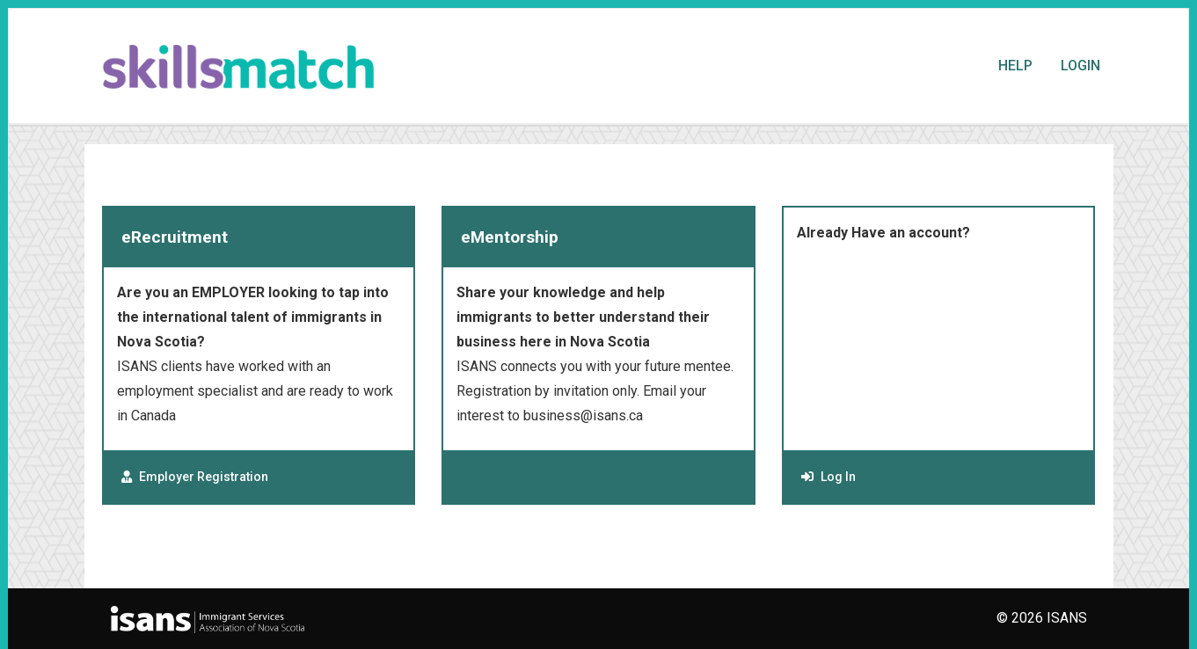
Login (1080, 65)
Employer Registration (194, 477)
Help (1015, 65)
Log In (828, 477)
